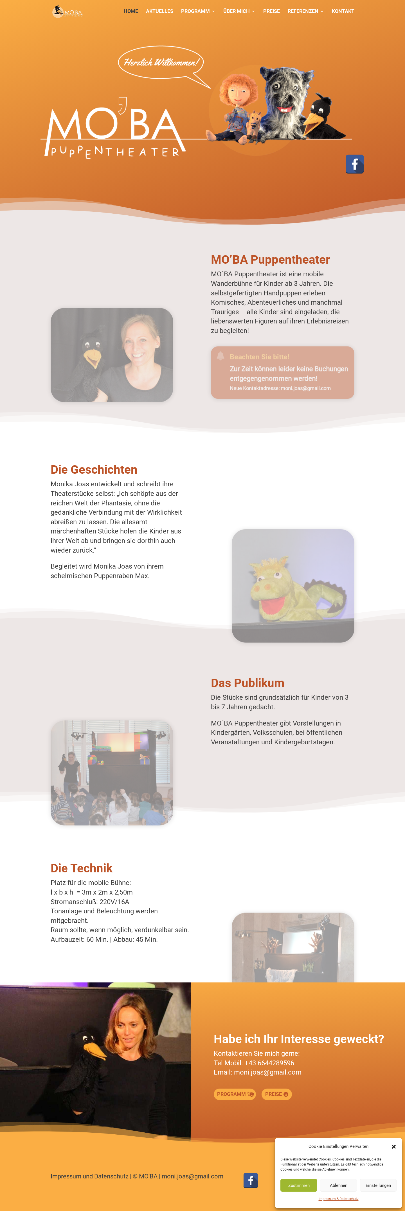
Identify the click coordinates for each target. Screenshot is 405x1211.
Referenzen (303, 11)
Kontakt (343, 11)
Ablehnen (338, 1185)
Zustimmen (299, 1185)
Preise (271, 11)
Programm (195, 11)
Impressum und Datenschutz (90, 1176)
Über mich (236, 11)
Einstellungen (378, 1185)
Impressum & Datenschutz (339, 1199)
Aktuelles (159, 11)
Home (131, 11)
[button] (394, 1147)
